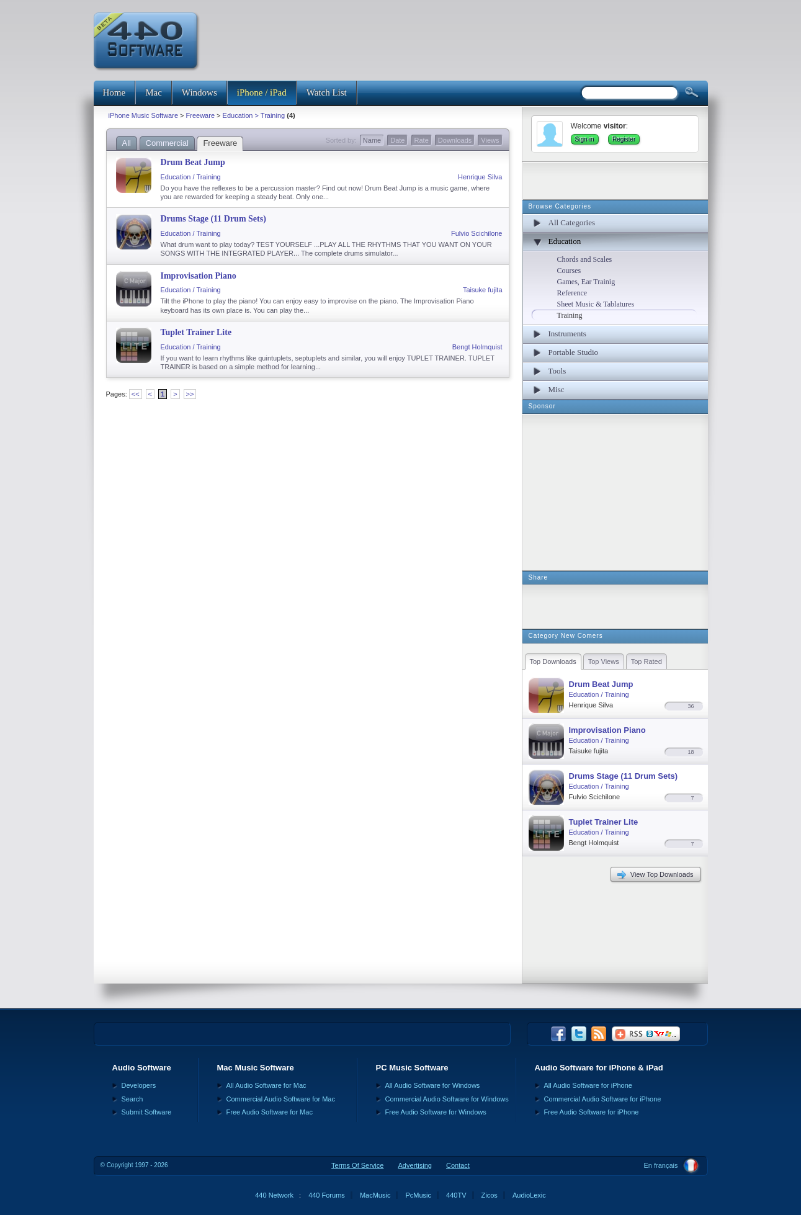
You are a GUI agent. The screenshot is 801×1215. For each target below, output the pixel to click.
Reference (572, 293)
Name (372, 140)
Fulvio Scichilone (477, 233)
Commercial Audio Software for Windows (447, 1099)
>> (190, 394)
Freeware (200, 115)
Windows (199, 92)
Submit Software (147, 1112)
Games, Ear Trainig (586, 281)
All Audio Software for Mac (266, 1085)
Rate (421, 140)
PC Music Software (412, 1067)
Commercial (167, 143)
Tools (557, 370)
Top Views (603, 661)
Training (570, 315)
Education (564, 241)
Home (114, 92)
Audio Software (141, 1067)
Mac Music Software (255, 1067)
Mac (153, 92)
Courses (569, 270)
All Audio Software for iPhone (588, 1085)
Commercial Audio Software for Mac (280, 1099)
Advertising (415, 1165)
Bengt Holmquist (477, 347)
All (126, 143)
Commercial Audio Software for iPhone (602, 1099)
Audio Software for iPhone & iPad (599, 1067)
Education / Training (191, 177)
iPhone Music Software (144, 115)
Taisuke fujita (483, 290)
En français (660, 1165)
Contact (458, 1165)
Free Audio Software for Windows (435, 1112)
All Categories (571, 222)
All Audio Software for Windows (432, 1085)
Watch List (327, 92)
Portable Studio (573, 352)
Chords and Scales (584, 259)
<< (136, 394)
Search (132, 1099)
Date (397, 140)
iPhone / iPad (262, 92)
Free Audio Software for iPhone (591, 1112)
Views (490, 140)
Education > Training (254, 115)
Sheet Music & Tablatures (596, 304)
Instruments (567, 333)
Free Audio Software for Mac (269, 1112)
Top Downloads (553, 661)
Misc (556, 389)
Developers (139, 1085)
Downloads (455, 140)
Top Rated (646, 661)
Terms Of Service (357, 1165)
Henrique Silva (480, 177)
